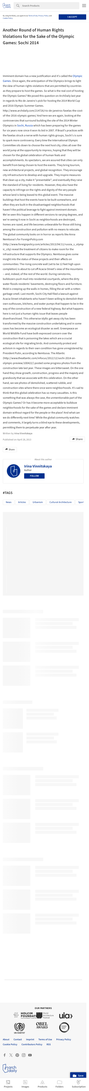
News (8, 502)
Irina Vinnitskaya (38, 466)
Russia (29, 125)
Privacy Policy (43, 15)
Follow (34, 476)
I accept (72, 17)
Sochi (20, 125)
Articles (22, 502)
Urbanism (38, 502)
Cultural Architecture (61, 502)
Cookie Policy (8, 18)
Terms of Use (33, 15)
